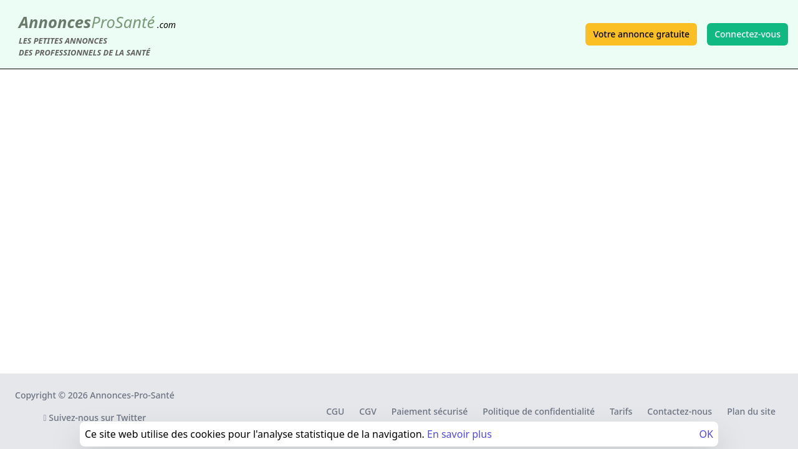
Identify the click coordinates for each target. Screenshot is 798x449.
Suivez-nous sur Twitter (95, 417)
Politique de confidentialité (539, 411)
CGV (367, 411)
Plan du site (751, 411)
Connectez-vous (747, 34)
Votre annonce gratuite (641, 34)
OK (706, 434)
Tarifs (621, 411)
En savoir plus (459, 434)
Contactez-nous (679, 411)
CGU (335, 411)
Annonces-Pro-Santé (132, 395)
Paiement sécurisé (430, 411)
